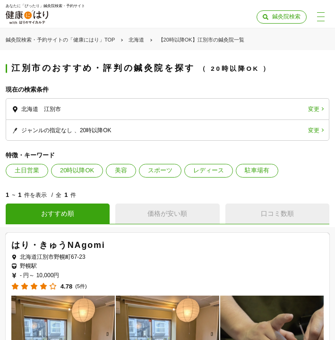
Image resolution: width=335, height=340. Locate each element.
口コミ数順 (277, 213)
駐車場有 (257, 170)
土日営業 (27, 170)
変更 (313, 109)
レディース (208, 170)
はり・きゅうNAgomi (58, 245)
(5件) (80, 286)
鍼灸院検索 (286, 16)
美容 (121, 170)
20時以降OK (77, 170)
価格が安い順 (167, 213)
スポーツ (160, 170)
